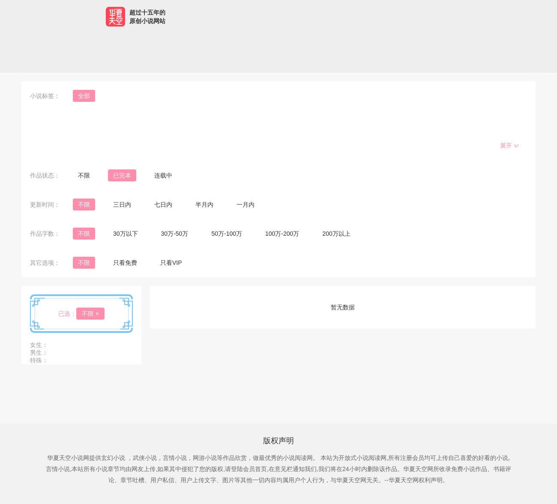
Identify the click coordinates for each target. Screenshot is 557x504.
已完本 (122, 175)
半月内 (204, 204)
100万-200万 (282, 233)
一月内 (246, 204)
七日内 (163, 204)
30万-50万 (175, 233)
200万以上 (336, 233)
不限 (84, 175)
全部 (84, 95)
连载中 (163, 175)
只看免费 (125, 262)
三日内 (122, 204)
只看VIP (171, 262)
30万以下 (125, 233)
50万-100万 (226, 233)
